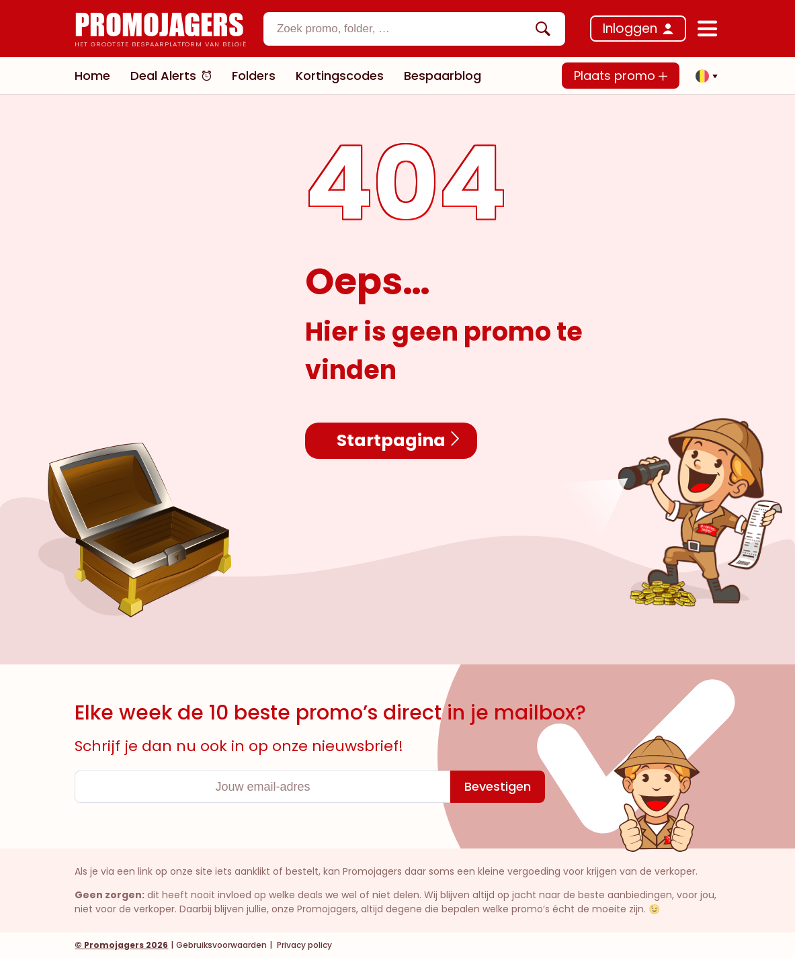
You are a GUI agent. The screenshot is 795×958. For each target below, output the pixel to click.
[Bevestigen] (497, 787)
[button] (703, 76)
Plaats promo (620, 75)
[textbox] (403, 29)
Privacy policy (303, 945)
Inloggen (630, 28)
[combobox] (414, 29)
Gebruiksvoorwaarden (221, 945)
